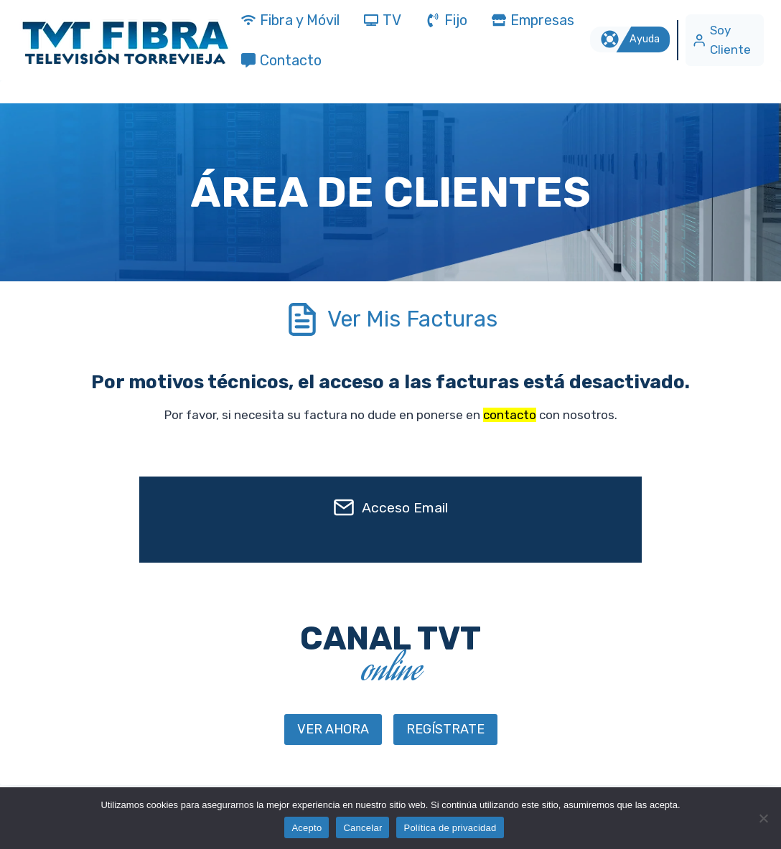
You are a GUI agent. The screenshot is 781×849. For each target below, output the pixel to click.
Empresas (533, 20)
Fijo (446, 20)
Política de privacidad (449, 827)
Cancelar (362, 827)
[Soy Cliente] (725, 39)
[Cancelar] (763, 818)
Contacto (281, 60)
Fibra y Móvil (290, 20)
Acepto (306, 827)
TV (382, 20)
